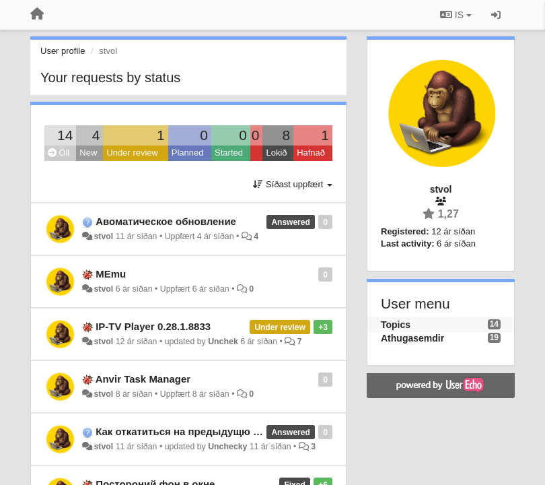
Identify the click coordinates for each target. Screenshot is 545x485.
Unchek (223, 341)
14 (65, 135)
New (88, 153)
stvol (103, 236)
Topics (395, 324)
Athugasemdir (412, 338)
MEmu (111, 274)
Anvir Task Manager (143, 379)
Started (229, 153)
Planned (188, 153)
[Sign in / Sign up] (496, 14)
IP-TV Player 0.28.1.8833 (153, 326)
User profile (62, 51)
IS (456, 14)
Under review (132, 153)
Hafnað (311, 153)
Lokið (276, 153)
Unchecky (227, 446)
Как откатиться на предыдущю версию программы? (227, 431)
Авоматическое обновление (166, 221)
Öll (59, 153)
